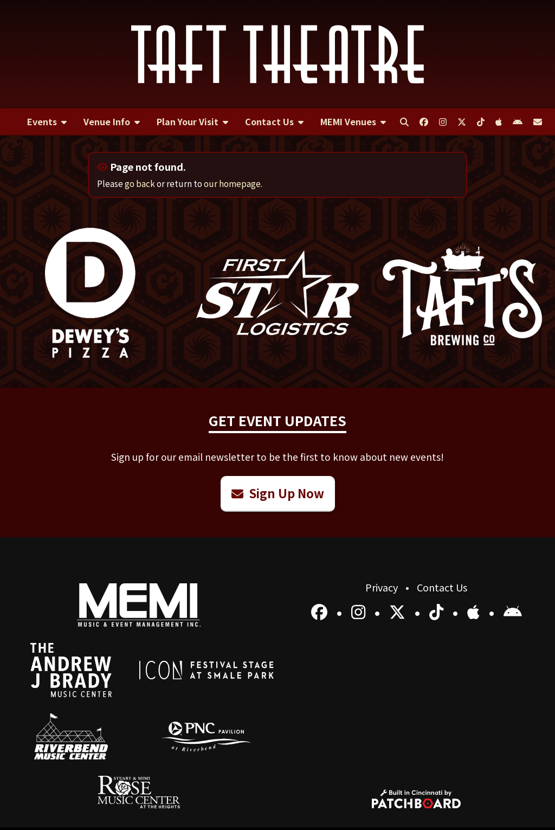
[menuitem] (46, 122)
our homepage (232, 183)
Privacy (382, 587)
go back (140, 183)
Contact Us (442, 587)
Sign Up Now (277, 492)
